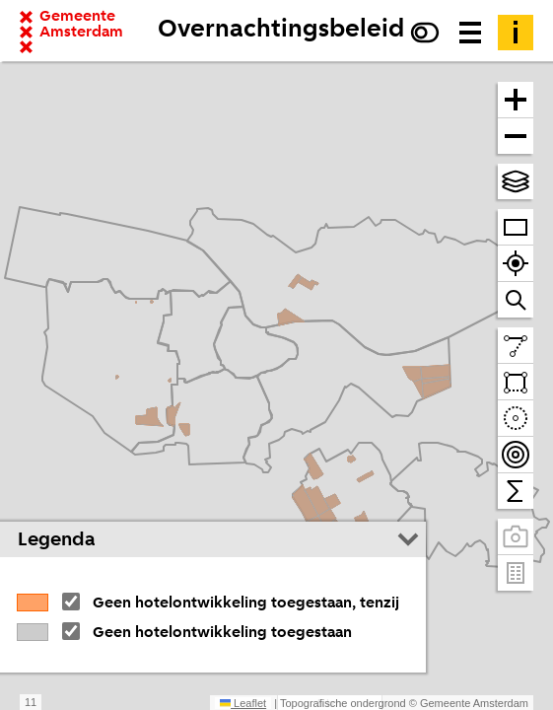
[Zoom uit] (515, 136)
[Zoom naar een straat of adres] (515, 300)
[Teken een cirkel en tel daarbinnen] (515, 418)
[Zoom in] (515, 100)
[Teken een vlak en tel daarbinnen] (515, 382)
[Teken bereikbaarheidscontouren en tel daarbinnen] (515, 455)
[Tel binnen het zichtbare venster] (515, 491)
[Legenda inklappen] (408, 539)
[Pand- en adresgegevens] (515, 573)
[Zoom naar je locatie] (515, 264)
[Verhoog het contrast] (425, 32)
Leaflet (243, 703)
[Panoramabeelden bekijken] (515, 537)
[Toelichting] (515, 32)
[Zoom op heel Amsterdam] (515, 227)
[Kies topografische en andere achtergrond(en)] (515, 181)
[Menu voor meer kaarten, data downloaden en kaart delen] (470, 32)
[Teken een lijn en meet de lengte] (515, 345)
